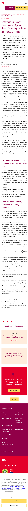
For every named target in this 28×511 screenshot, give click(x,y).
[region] (14, 492)
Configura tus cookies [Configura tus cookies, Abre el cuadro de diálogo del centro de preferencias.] (13, 497)
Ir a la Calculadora (14, 390)
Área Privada (10, 7)
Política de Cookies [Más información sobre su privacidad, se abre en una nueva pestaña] (9, 491)
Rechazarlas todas (14, 505)
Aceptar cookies (14, 500)
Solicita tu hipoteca (21, 7)
